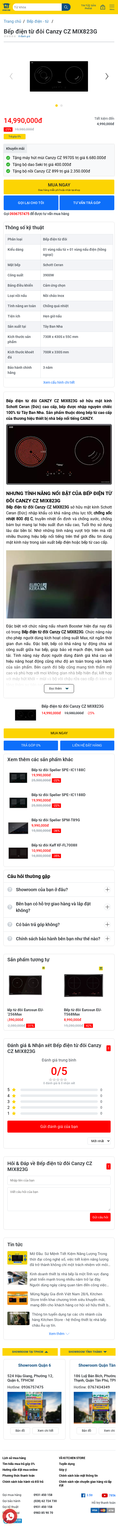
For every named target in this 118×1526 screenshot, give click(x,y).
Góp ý (63, 1473)
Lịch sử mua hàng (14, 1461)
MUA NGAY (59, 733)
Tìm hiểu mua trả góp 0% (18, 1467)
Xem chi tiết (45, 1434)
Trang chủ (12, 21)
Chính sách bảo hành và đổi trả (22, 1485)
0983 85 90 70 (43, 1516)
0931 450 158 (43, 1498)
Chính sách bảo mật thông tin (78, 1479)
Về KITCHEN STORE (72, 1461)
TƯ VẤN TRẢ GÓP (87, 203)
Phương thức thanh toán (18, 1479)
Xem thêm (59, 1337)
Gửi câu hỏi (100, 1221)
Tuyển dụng (67, 1467)
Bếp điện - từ (38, 21)
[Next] (106, 76)
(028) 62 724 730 (45, 1504)
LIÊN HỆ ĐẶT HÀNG (87, 745)
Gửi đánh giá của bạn (59, 1126)
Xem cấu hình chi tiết (59, 382)
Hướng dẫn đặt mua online (19, 1473)
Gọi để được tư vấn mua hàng (36, 214)
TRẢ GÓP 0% (31, 745)
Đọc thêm (59, 688)
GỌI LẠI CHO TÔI (31, 203)
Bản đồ (20, 1434)
